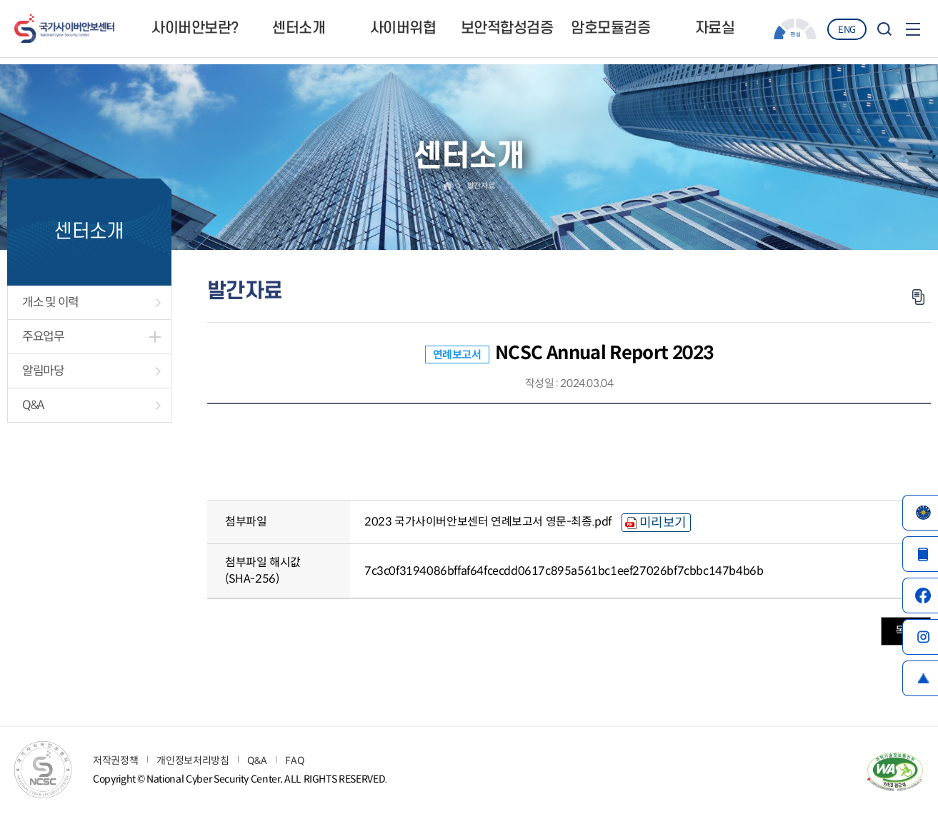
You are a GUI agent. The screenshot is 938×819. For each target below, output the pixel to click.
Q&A (33, 405)
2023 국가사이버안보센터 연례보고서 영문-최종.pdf (488, 521)
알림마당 (43, 370)
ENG (847, 30)
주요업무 (43, 336)
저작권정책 (115, 760)
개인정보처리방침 (192, 760)
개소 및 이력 (50, 302)
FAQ (294, 760)
